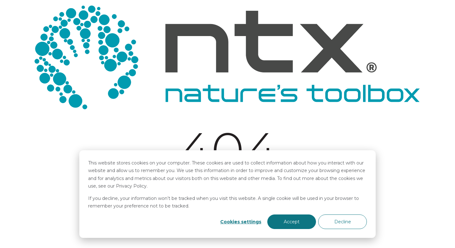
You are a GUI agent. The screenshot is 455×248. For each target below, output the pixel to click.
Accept (292, 222)
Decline (342, 222)
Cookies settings (240, 222)
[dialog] (227, 194)
